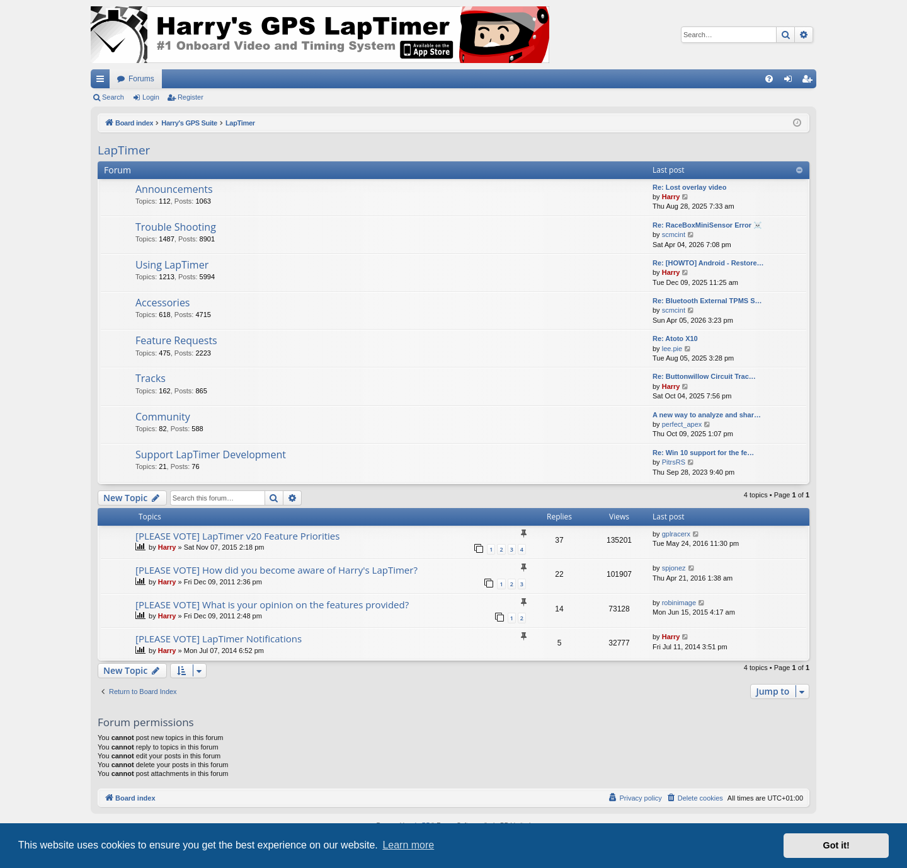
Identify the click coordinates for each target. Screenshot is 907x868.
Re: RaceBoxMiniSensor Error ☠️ (707, 225)
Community (162, 417)
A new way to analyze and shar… (707, 415)
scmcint (673, 234)
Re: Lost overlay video (689, 187)
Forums (141, 78)
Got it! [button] (836, 845)
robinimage (679, 602)
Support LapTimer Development (210, 454)
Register (190, 97)
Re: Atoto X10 (675, 338)
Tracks (150, 378)
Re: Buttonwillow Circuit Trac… (704, 376)
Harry (671, 196)
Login (150, 97)
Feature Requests (176, 340)
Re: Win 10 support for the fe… (703, 452)
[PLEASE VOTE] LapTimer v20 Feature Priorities (237, 535)
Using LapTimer (171, 265)
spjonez (674, 568)
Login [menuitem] (790, 81)
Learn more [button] (408, 845)
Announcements (174, 189)
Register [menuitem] (809, 81)
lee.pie (672, 348)
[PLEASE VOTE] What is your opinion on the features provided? (272, 604)
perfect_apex (682, 424)
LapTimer (124, 150)
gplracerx (676, 534)
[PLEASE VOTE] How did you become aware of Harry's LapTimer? (276, 570)
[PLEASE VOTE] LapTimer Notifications (218, 638)
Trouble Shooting (175, 227)
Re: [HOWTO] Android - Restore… (708, 263)
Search (113, 97)
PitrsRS (673, 462)
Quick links (103, 81)
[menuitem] (769, 78)
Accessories (162, 303)
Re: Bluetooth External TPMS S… (707, 300)
